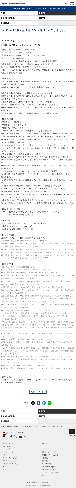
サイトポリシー (45, 482)
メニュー (72, 3)
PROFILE (5, 23)
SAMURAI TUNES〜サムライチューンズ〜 (19, 426)
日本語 (45, 458)
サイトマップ (46, 475)
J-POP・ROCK (7, 443)
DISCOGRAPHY (8, 18)
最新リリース (46, 443)
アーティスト (46, 449)
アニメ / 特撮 (7, 449)
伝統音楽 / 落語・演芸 (10, 464)
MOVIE (42, 18)
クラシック (6, 455)
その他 (4, 469)
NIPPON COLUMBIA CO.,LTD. (13, 3)
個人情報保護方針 (31, 482)
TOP (3, 13)
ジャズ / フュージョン (10, 458)
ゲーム (4, 467)
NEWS (42, 13)
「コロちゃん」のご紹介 (50, 472)
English (52, 458)
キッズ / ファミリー (9, 452)
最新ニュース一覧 (37, 392)
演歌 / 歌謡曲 (7, 446)
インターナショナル (9, 461)
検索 (66, 3)
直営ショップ (46, 452)
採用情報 (45, 461)
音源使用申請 (46, 464)
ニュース (45, 446)
